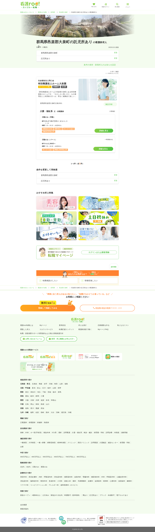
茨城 (49, 392)
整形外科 (43, 481)
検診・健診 (88, 432)
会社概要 (23, 505)
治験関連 (124, 432)
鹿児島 (63, 412)
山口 (47, 404)
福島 (66, 384)
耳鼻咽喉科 (82, 481)
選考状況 (62, 325)
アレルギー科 (54, 485)
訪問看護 (67, 432)
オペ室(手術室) (36, 432)
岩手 (45, 384)
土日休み (45, 495)
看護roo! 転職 (42, 12)
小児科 (59, 481)
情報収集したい (91, 281)
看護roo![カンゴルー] (27, 12)
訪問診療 (109, 432)
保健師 (39, 422)
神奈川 (32, 392)
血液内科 (77, 477)
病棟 (22, 432)
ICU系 (54, 432)
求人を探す (82, 325)
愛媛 (37, 408)
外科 (103, 477)
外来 (27, 432)
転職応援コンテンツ (66, 329)
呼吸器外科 (111, 477)
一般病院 (23, 442)
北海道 (34, 384)
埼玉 (39, 392)
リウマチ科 (24, 485)
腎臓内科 (86, 477)
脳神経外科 (34, 481)
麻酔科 (129, 481)
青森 (40, 384)
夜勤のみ (44, 467)
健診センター (113, 442)
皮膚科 (90, 481)
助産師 (46, 422)
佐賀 (37, 412)
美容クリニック (83, 442)
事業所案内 (24, 509)
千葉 (44, 392)
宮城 (50, 384)
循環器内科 (68, 477)
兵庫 (37, 400)
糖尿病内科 (95, 477)
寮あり (85, 495)
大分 (52, 412)
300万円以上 (25, 457)
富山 (38, 388)
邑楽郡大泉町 (63, 12)
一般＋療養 (41, 442)
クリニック (72, 442)
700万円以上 (70, 457)
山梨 (54, 388)
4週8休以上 (36, 495)
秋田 (56, 384)
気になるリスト (123, 325)
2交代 (22, 467)
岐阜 (32, 396)
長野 (59, 388)
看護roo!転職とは (26, 325)
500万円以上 (47, 457)
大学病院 (32, 442)
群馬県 (53, 12)
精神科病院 (61, 442)
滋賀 (42, 400)
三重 (42, 396)
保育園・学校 (99, 432)
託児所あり (93, 495)
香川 (32, 408)
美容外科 (23, 477)
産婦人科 (67, 481)
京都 (32, 400)
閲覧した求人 (25, 329)
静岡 (37, 396)
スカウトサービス (46, 329)
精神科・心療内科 (110, 481)
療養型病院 (51, 442)
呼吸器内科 (48, 477)
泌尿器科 (98, 481)
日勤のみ (35, 467)
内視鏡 (116, 432)
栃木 (54, 392)
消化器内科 (58, 477)
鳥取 (37, 404)
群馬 (59, 392)
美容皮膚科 (33, 477)
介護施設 (103, 442)
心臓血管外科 (122, 477)
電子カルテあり (122, 495)
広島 (27, 404)
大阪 (27, 400)
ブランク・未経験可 (107, 495)
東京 (27, 392)
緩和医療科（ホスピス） (70, 485)
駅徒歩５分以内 (56, 495)
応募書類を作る (103, 325)
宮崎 (57, 412)
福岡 (32, 412)
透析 (60, 432)
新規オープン (25, 495)
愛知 (27, 396)
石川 (44, 388)
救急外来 (47, 432)
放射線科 (121, 481)
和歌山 (53, 400)
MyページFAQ (103, 329)
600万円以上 (59, 457)
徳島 (27, 408)
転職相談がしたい (50, 281)
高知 (42, 408)
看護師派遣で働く (85, 329)
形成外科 (52, 481)
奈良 (47, 400)
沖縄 (69, 412)
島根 (42, 404)
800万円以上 (81, 457)
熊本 (47, 412)
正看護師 (23, 422)
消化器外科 (24, 481)
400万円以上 (36, 457)
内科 (40, 477)
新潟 (33, 388)
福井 (49, 388)
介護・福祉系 (77, 432)
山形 (61, 384)
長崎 (42, 412)
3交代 (28, 467)
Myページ (43, 325)
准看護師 (32, 422)
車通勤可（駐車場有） (72, 495)
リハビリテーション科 (38, 485)
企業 (22, 447)
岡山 (32, 404)
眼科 (74, 481)
